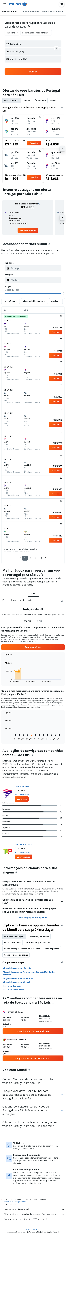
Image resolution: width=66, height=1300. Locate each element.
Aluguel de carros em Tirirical (16, 982)
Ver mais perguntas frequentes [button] (33, 917)
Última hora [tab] (40, 100)
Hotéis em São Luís (12, 986)
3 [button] (35, 558)
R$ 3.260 (21, 26)
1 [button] (24, 558)
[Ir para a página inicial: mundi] (18, 4)
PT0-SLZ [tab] (27, 621)
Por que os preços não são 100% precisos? (34, 1219)
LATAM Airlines (22, 786)
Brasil (35, 1229)
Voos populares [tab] (52, 948)
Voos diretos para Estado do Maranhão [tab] (22, 948)
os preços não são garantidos (15, 1201)
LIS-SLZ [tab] (33, 593)
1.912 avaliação (22, 794)
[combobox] (12, 32)
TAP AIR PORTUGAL (24, 844)
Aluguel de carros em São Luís (17, 968)
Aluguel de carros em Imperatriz (18, 978)
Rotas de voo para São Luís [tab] (37, 942)
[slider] (62, 293)
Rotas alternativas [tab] (12, 942)
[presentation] (28, 26)
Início (28, 1229)
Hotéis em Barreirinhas (13, 989)
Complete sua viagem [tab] (14, 936)
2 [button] (30, 558)
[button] (4, 4)
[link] (28, 230)
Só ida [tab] (53, 100)
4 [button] (41, 558)
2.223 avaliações (22, 852)
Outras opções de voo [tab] (39, 936)
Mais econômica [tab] (11, 100)
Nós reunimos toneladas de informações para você (34, 1214)
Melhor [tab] (27, 100)
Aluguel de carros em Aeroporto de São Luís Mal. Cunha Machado (28, 973)
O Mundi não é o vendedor (34, 1209)
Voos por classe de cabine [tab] (16, 955)
